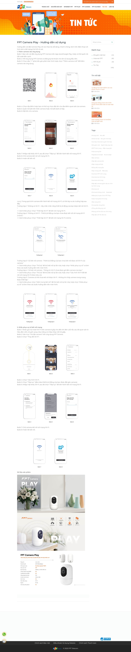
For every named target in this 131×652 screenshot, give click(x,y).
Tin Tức (96, 65)
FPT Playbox (96, 7)
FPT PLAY (77, 7)
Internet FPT (68, 7)
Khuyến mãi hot (56, 7)
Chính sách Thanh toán (87, 643)
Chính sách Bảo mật (42, 643)
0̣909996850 (28, 2)
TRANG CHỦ (45, 7)
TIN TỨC (104, 7)
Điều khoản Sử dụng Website (65, 643)
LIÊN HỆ (111, 7)
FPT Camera (86, 7)
